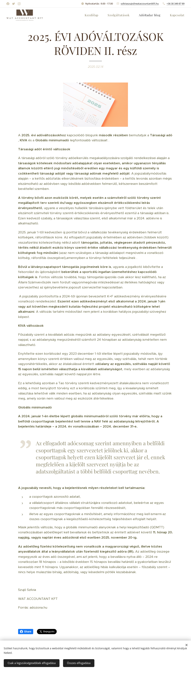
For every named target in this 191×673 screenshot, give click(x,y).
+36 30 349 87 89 (175, 3)
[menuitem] (93, 15)
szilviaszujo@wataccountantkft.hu (140, 3)
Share (25, 631)
